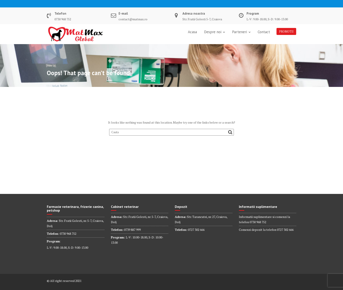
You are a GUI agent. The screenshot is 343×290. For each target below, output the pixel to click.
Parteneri (239, 31)
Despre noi (212, 31)
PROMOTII (286, 31)
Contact (264, 31)
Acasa (192, 31)
